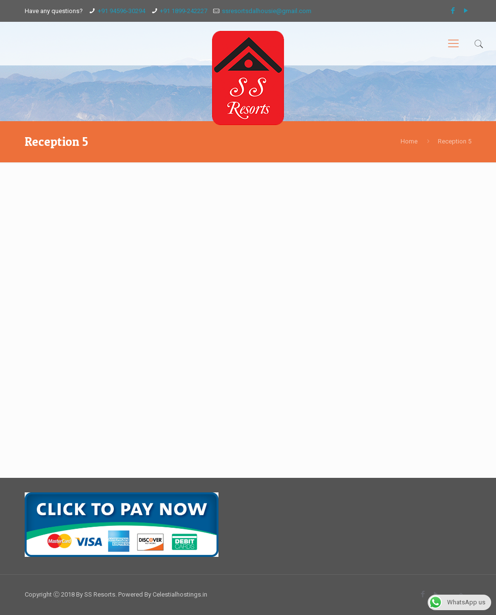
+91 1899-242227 (183, 11)
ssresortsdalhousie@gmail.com (266, 11)
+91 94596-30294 (121, 11)
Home (409, 141)
